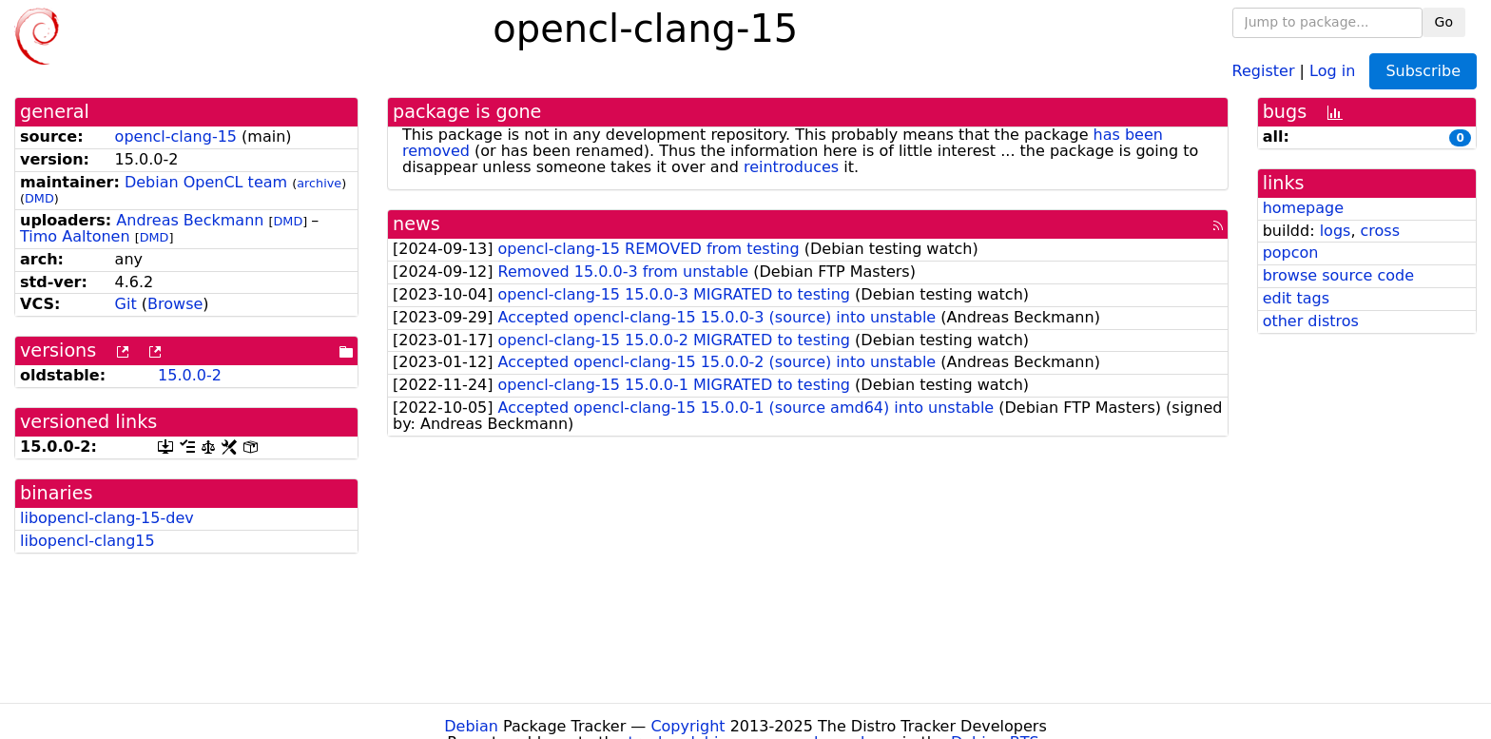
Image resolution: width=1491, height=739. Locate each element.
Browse (175, 304)
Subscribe (1423, 71)
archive (319, 183)
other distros (1311, 321)
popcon (1291, 252)
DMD (39, 198)
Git (126, 304)
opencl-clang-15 (176, 136)
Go (1444, 21)
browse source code (1338, 275)
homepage (1303, 208)
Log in (1332, 70)
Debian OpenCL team (206, 182)
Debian (471, 726)
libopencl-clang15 (87, 541)
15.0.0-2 (190, 375)
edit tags (1296, 298)
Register (1263, 70)
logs (1335, 231)
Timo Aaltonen (75, 236)
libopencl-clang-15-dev (107, 518)
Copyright (687, 726)
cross (1380, 231)
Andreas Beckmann (189, 220)
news (416, 224)
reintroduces (791, 167)
